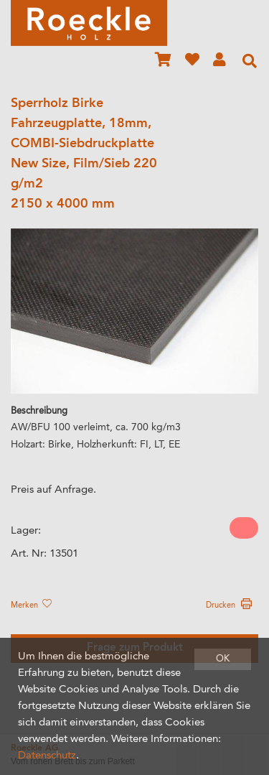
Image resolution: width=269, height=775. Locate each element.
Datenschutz (47, 756)
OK (223, 659)
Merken (31, 605)
